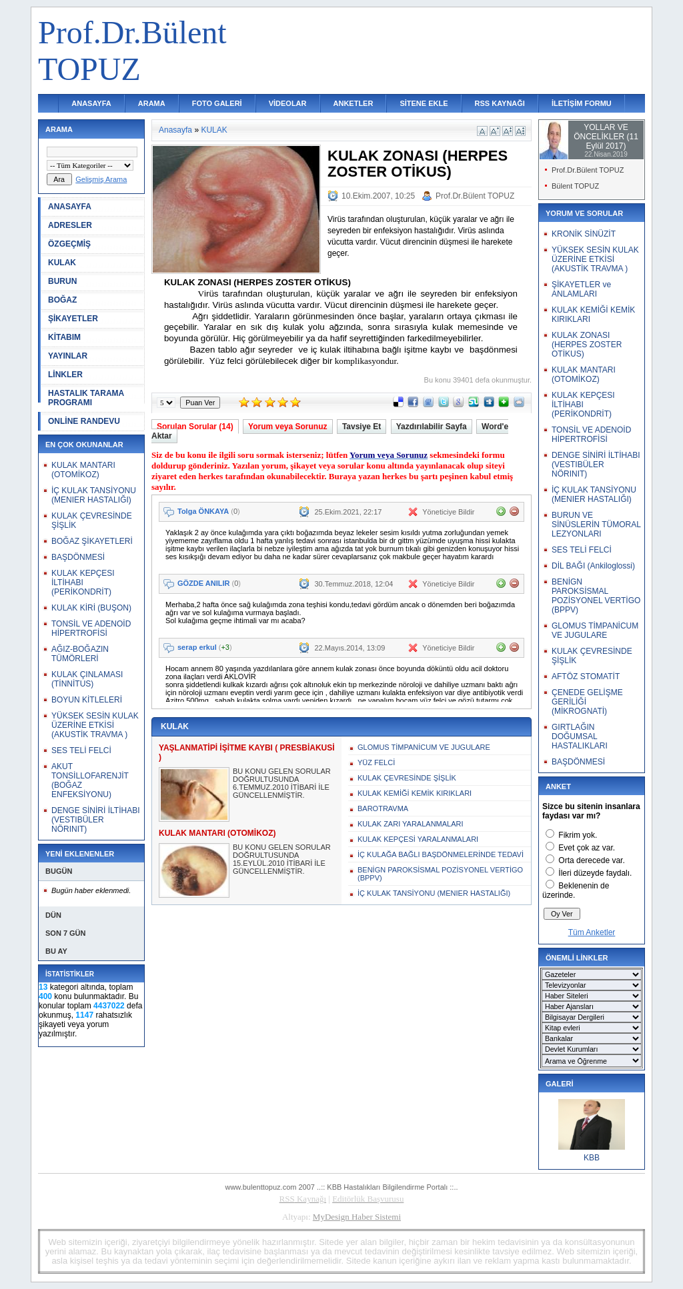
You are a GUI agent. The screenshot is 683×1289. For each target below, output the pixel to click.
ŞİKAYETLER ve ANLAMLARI (581, 289)
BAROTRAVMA (383, 808)
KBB (592, 1157)
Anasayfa (175, 130)
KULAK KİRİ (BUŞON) (91, 608)
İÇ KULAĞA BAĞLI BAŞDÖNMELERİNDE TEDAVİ (441, 854)
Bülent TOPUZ (575, 186)
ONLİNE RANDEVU (84, 421)
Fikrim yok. (577, 835)
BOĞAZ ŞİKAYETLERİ (92, 541)
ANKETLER (353, 103)
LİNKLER (65, 374)
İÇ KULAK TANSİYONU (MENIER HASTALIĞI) (93, 495)
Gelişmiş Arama (101, 179)
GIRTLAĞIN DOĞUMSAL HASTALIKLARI (580, 736)
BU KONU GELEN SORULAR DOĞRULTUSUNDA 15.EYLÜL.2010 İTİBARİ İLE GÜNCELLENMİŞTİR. (282, 859)
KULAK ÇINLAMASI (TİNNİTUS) (87, 679)
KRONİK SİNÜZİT (584, 234)
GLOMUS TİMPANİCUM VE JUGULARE (424, 747)
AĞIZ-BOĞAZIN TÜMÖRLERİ (80, 653)
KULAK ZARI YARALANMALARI (411, 824)
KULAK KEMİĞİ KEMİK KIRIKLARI (415, 793)
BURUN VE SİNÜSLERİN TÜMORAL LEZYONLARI (596, 525)
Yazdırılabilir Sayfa (431, 426)
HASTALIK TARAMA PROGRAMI (86, 398)
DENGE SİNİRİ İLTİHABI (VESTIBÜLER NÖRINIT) (95, 820)
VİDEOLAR (288, 103)
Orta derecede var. (591, 860)
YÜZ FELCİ (376, 762)
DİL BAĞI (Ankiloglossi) (593, 566)
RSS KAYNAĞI (500, 103)
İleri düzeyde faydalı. (595, 873)
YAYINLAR (67, 356)
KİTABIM (64, 337)
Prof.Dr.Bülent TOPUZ (475, 196)
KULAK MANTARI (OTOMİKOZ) (83, 470)
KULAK (62, 262)
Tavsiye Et (361, 426)
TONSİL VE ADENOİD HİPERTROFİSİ (91, 628)
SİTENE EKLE (424, 103)
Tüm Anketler (592, 932)
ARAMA (151, 103)
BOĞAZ (62, 300)
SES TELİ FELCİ (81, 750)
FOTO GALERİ (217, 103)
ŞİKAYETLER (73, 318)
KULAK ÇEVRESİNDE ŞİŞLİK (407, 778)
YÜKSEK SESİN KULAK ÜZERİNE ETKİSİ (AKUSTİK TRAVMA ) (95, 725)
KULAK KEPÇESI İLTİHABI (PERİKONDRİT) (83, 583)
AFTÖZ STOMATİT (586, 676)
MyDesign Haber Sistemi (357, 1217)
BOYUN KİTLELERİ (86, 699)
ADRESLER (70, 225)
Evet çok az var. (586, 847)
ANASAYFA (91, 103)
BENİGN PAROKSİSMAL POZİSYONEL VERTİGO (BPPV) (440, 874)
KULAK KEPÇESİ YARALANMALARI (418, 839)
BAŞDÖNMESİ (78, 557)
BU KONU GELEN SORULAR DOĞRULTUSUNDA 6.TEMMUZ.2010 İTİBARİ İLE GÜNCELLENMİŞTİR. (282, 783)
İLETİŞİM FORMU (582, 103)
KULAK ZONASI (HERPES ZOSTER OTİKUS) (587, 345)
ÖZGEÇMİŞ (69, 244)
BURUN (62, 281)
